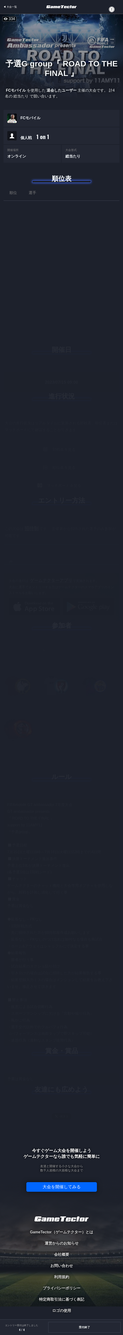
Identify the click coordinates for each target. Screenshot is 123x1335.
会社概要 (61, 1254)
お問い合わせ (61, 1266)
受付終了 (84, 1327)
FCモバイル (30, 118)
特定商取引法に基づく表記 (61, 1299)
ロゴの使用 (61, 1311)
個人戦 (34, 137)
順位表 (61, 178)
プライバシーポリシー (61, 1288)
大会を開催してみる (62, 1186)
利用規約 (61, 1277)
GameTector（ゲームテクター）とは (61, 1232)
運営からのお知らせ (62, 1243)
